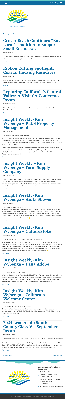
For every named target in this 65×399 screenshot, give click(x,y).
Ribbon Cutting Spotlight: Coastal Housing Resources (29, 70)
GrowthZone (51, 396)
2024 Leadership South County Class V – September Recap (30, 326)
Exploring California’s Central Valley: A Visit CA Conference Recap (32, 95)
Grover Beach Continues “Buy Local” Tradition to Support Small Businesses (31, 44)
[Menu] (8, 3)
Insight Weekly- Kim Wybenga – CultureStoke (27, 229)
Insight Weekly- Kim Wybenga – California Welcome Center (24, 294)
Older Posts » (57, 355)
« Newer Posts (7, 355)
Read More (5, 62)
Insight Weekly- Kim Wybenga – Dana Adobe (26, 262)
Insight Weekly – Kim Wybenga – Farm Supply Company (26, 167)
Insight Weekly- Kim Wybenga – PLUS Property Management (28, 123)
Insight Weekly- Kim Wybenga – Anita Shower (27, 197)
